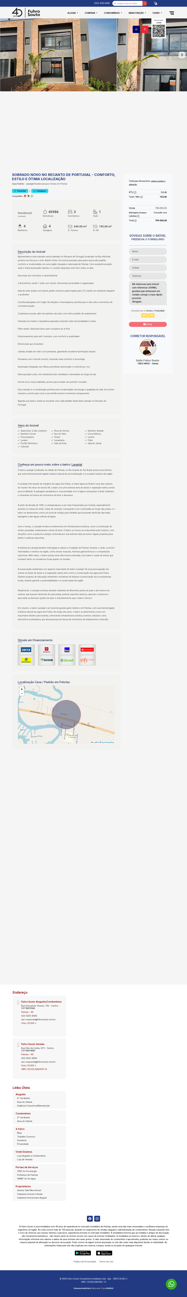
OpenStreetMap (108, 742)
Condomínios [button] (112, 13)
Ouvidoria (21, 1140)
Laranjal (29, 184)
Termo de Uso (106, 1261)
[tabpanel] (93, 54)
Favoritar (20, 191)
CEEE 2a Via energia (27, 1171)
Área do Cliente (24, 1102)
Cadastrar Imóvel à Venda (30, 1194)
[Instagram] (97, 1219)
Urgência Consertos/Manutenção (33, 1105)
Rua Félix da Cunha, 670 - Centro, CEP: (37, 1049)
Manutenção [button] (136, 13)
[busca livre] (144, 3)
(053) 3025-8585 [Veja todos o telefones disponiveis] (102, 3)
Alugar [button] (71, 13)
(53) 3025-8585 (29, 1016)
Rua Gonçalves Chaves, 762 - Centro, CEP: (40, 1006)
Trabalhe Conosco (26, 1136)
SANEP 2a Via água (26, 1178)
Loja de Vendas (25, 1159)
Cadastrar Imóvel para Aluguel (32, 1197)
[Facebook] (90, 1219)
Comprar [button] (90, 13)
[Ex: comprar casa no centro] (127, 3)
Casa (14, 184)
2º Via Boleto (23, 1098)
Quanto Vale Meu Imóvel (29, 1190)
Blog (19, 1133)
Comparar (39, 191)
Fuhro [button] (156, 13)
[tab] (136, 29)
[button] (155, 3)
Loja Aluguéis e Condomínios (31, 1156)
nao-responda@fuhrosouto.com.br (38, 1019)
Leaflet (94, 742)
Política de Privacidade (85, 1261)
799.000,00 (161, 208)
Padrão (20, 184)
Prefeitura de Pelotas (27, 1175)
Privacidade (23, 1144)
